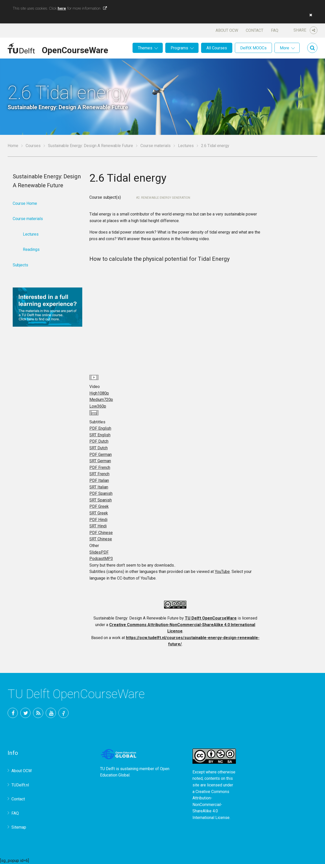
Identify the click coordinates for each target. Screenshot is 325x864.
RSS (38, 713)
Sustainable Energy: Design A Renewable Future (90, 145)
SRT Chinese (100, 539)
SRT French (99, 473)
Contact (254, 30)
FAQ (274, 30)
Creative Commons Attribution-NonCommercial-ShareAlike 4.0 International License (211, 804)
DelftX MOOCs (253, 48)
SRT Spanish (100, 500)
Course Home (25, 203)
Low (97, 406)
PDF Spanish (100, 493)
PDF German (100, 454)
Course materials (155, 145)
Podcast (101, 558)
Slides (99, 552)
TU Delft (63, 713)
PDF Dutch (98, 441)
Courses (33, 145)
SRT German (100, 460)
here (62, 8)
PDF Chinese (101, 532)
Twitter (25, 713)
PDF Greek (99, 506)
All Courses (216, 48)
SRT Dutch (98, 447)
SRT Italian (98, 487)
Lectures (186, 145)
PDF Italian (99, 480)
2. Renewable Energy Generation (164, 197)
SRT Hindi (98, 526)
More (284, 48)
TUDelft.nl (20, 785)
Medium (101, 399)
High (99, 393)
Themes (145, 48)
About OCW (227, 30)
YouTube (222, 571)
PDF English (100, 428)
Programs (179, 48)
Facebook (13, 713)
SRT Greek (98, 513)
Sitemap (18, 827)
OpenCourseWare (75, 49)
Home (13, 145)
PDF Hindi (98, 519)
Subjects (20, 265)
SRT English (99, 435)
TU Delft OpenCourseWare (211, 618)
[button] (309, 15)
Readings (31, 249)
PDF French (99, 467)
